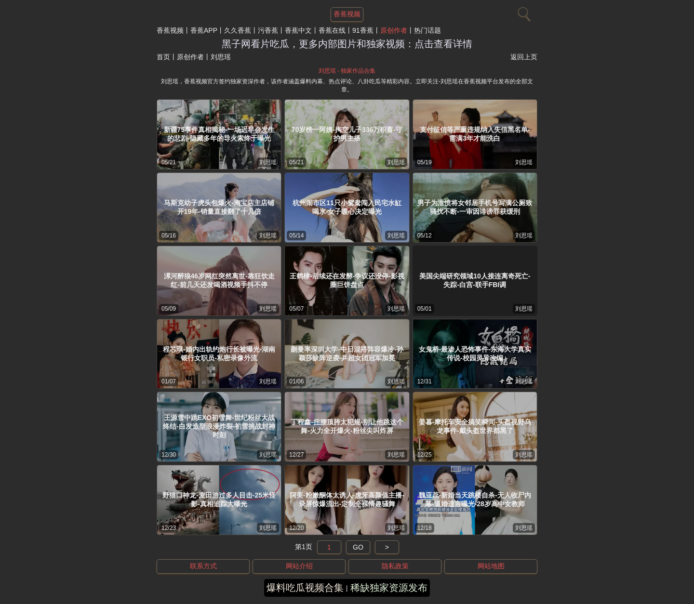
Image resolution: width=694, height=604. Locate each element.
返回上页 (523, 57)
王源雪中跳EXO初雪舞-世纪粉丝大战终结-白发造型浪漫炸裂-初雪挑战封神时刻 (219, 426)
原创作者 (393, 30)
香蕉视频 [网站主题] (347, 14)
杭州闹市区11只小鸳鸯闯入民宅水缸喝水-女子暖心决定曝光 (347, 207)
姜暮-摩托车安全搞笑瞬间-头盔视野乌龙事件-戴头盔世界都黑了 (475, 426)
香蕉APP (203, 30)
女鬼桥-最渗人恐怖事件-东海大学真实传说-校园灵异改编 (475, 353)
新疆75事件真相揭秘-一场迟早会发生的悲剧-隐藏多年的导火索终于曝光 (219, 134)
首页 (163, 57)
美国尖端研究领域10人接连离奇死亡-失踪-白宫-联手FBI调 (474, 280)
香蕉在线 (332, 30)
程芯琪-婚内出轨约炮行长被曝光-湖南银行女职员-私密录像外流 (219, 353)
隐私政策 (395, 566)
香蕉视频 (170, 30)
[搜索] (523, 12)
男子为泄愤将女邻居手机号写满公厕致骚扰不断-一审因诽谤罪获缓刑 (474, 207)
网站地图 (491, 566)
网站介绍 (299, 566)
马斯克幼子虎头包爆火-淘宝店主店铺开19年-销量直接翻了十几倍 (219, 207)
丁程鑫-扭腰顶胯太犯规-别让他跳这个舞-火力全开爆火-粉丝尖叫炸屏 (347, 426)
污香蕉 (268, 30)
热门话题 (427, 30)
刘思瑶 (268, 162)
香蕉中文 (298, 30)
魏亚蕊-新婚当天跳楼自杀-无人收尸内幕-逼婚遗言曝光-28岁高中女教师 (475, 499)
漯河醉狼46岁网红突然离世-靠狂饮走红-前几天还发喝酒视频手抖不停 (219, 280)
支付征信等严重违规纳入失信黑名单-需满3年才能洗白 (475, 134)
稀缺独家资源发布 (388, 587)
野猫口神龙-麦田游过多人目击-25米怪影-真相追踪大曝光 (219, 499)
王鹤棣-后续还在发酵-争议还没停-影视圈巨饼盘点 (347, 280)
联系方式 (203, 566)
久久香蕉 (237, 30)
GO (358, 547)
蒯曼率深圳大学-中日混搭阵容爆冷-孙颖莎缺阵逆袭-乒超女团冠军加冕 (347, 353)
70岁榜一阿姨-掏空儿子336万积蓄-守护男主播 (347, 134)
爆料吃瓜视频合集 (305, 587)
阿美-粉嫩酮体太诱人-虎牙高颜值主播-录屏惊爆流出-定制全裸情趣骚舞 (347, 499)
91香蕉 (363, 30)
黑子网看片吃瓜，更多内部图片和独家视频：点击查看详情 (347, 44)
